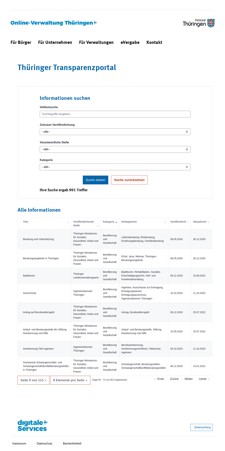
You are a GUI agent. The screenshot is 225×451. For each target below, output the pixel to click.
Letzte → (204, 378)
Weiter (189, 378)
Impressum (19, 443)
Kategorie (46, 159)
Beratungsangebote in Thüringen (41, 258)
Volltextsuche (49, 107)
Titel (25, 221)
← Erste (159, 378)
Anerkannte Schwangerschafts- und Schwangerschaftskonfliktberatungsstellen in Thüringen (46, 366)
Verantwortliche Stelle (54, 142)
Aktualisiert (199, 221)
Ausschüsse (29, 293)
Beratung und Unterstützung (38, 239)
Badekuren (29, 275)
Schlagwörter (129, 221)
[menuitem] (21, 42)
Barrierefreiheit (72, 443)
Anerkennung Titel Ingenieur (38, 348)
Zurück (174, 378)
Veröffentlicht (178, 221)
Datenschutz (44, 443)
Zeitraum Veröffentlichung (57, 124)
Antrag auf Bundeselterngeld (38, 312)
